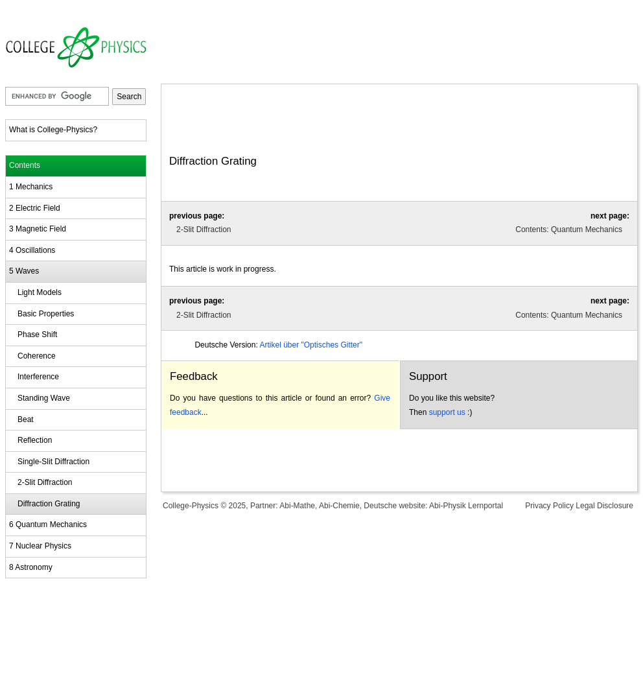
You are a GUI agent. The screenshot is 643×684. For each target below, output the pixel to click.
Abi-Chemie (339, 505)
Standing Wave (44, 398)
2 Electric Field (34, 208)
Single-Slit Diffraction (53, 461)
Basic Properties (46, 313)
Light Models (40, 292)
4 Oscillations (32, 250)
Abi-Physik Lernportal (466, 505)
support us (447, 412)
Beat (26, 419)
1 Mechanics (31, 186)
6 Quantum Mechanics (48, 524)
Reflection (35, 440)
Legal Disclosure (604, 505)
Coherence (37, 355)
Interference (38, 376)
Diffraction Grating (49, 503)
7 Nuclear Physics (40, 545)
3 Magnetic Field (37, 228)
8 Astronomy (31, 567)
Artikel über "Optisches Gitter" (310, 344)
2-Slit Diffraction (45, 482)
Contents (24, 165)
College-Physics (190, 505)
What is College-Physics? (53, 129)
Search (129, 96)
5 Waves (24, 271)
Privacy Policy (549, 505)
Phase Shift (37, 334)
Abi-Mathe (297, 505)
